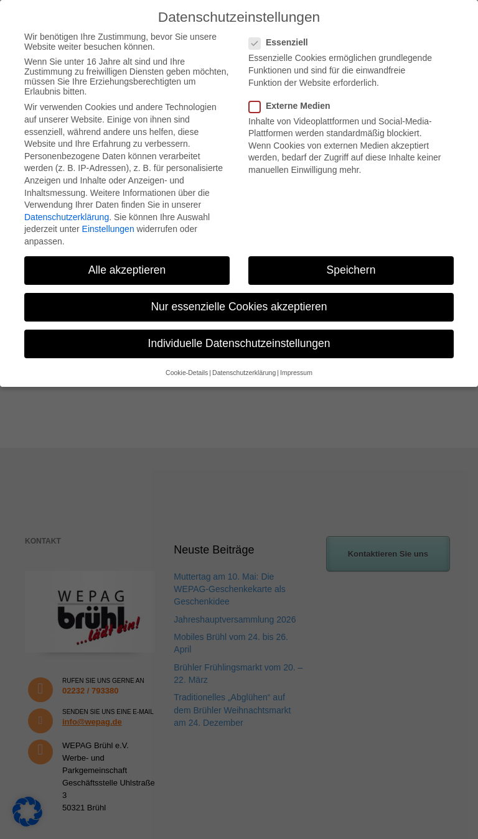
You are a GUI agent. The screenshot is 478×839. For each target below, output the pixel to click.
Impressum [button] (296, 372)
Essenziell (282, 42)
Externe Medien (293, 106)
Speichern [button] (351, 270)
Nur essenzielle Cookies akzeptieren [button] (239, 306)
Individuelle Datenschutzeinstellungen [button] (239, 343)
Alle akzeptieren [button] (127, 270)
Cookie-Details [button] (187, 372)
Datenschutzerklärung (66, 217)
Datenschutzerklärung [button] (244, 372)
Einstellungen (108, 229)
